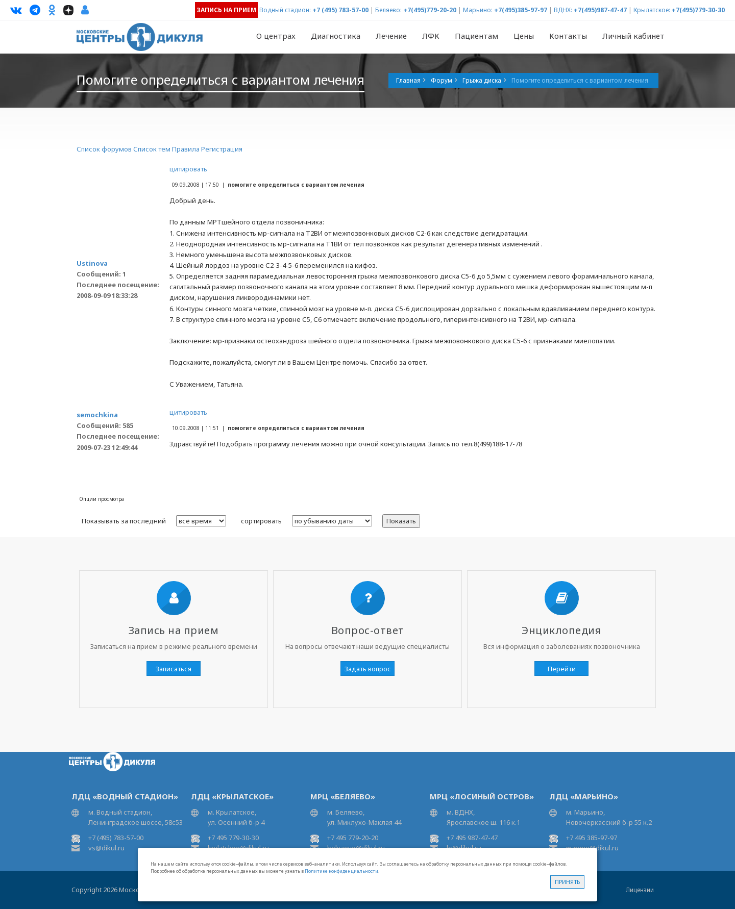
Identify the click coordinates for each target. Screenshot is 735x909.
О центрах (276, 36)
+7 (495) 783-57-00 (340, 10)
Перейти (562, 668)
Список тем (151, 149)
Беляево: (388, 10)
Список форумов (104, 149)
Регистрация (221, 149)
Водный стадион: (285, 10)
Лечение (391, 36)
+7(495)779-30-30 (698, 10)
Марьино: (478, 10)
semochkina (97, 414)
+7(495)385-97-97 (520, 10)
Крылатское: (651, 10)
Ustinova (92, 263)
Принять (567, 882)
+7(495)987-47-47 (600, 10)
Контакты (568, 36)
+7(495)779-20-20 (429, 10)
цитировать (188, 168)
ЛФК (430, 36)
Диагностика (335, 36)
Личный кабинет (633, 36)
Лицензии (640, 890)
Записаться (173, 668)
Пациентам (476, 36)
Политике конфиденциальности (341, 871)
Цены (523, 36)
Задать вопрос (368, 668)
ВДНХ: (563, 10)
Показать (401, 520)
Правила (186, 149)
